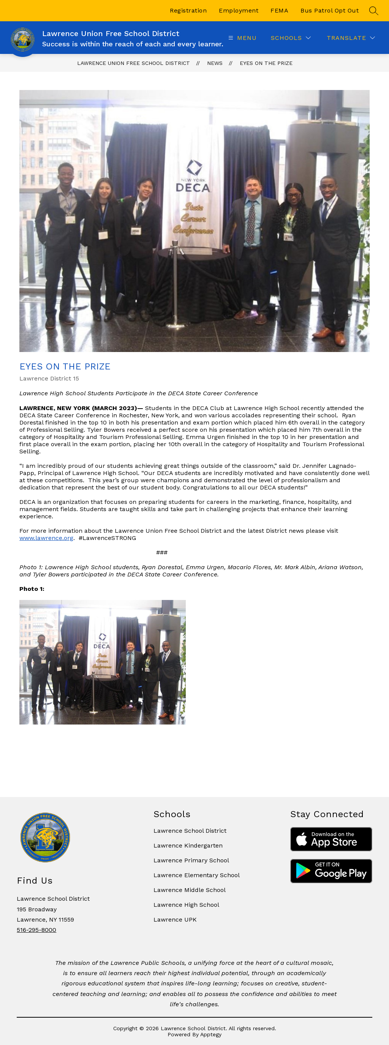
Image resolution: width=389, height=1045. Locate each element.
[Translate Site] (351, 38)
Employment (238, 10)
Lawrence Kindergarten (188, 845)
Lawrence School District (189, 830)
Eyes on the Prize (266, 63)
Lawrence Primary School (191, 860)
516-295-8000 (36, 929)
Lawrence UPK (175, 919)
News (215, 63)
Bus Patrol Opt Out (329, 10)
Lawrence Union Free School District (133, 63)
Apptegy (210, 1034)
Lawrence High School (186, 904)
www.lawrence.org (46, 537)
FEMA (279, 10)
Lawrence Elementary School (196, 875)
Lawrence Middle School (189, 889)
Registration (188, 10)
